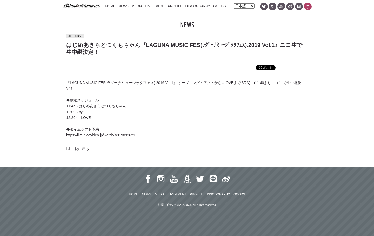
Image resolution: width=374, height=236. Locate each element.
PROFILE (175, 6)
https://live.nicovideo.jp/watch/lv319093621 (100, 135)
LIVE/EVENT (155, 6)
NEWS (123, 6)
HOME (110, 6)
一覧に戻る (77, 149)
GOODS (219, 6)
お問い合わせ (166, 205)
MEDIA (137, 6)
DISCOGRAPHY (197, 6)
